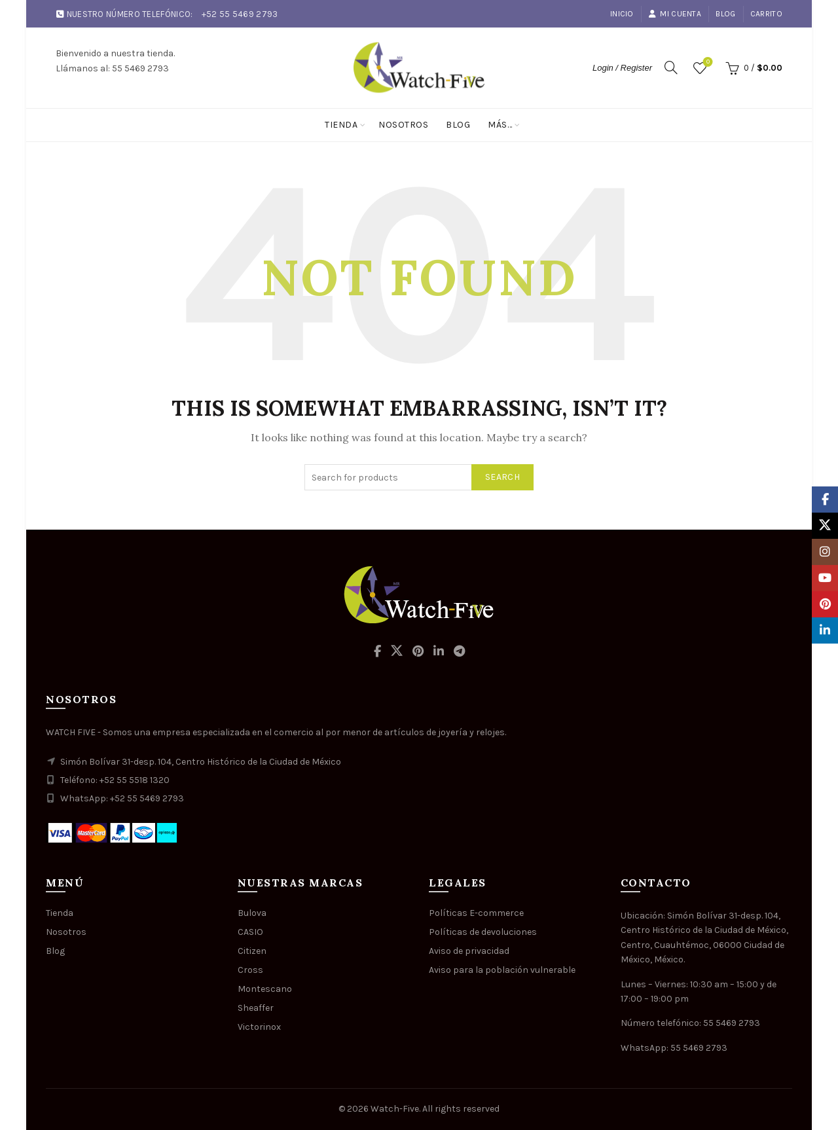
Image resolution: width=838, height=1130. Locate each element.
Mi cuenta (674, 13)
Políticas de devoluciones (483, 932)
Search (502, 477)
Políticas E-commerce (476, 913)
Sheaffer (256, 1007)
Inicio (622, 13)
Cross (250, 969)
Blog (725, 13)
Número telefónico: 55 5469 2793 (690, 1023)
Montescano (265, 988)
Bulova (252, 913)
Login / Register (622, 68)
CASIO (250, 932)
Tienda (341, 124)
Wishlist (706, 62)
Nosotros (403, 124)
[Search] (671, 67)
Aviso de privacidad (469, 951)
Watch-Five (395, 1108)
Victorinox (259, 1026)
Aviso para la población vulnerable (502, 969)
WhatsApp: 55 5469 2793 (674, 1047)
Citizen (252, 951)
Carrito (766, 13)
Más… (500, 124)
